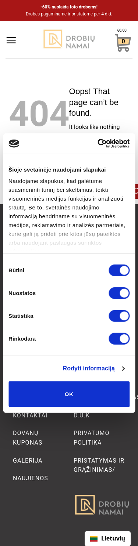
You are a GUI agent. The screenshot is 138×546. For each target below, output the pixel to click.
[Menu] (11, 40)
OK (69, 394)
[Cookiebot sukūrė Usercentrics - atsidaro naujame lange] (98, 143)
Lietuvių (107, 538)
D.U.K (82, 415)
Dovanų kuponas (27, 438)
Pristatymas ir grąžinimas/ (99, 465)
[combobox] (108, 538)
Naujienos (30, 478)
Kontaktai (30, 415)
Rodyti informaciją (89, 368)
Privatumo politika (92, 438)
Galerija (28, 460)
